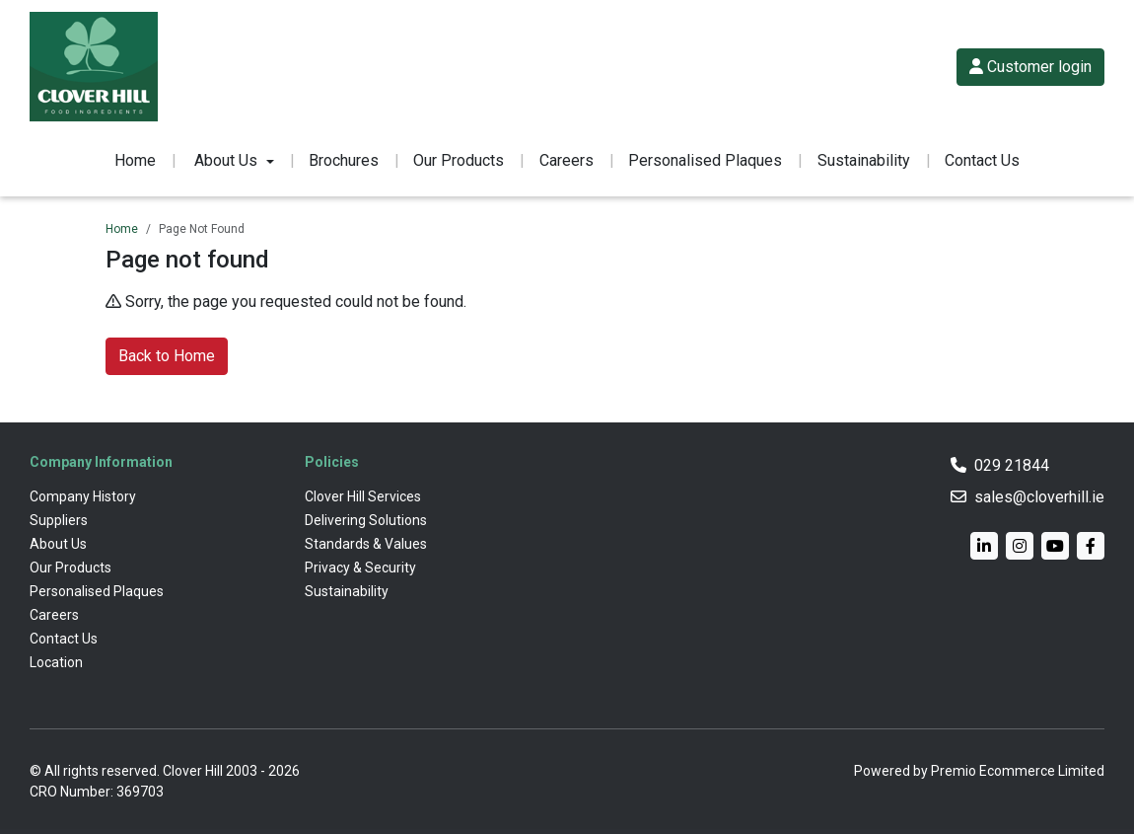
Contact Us (982, 160)
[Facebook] (1090, 546)
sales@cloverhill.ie (1039, 497)
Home (135, 160)
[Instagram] (1019, 546)
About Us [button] (225, 160)
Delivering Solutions (366, 520)
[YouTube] (1055, 546)
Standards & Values (366, 544)
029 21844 (1011, 465)
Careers (566, 160)
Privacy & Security (360, 567)
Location (56, 662)
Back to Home (166, 355)
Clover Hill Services (363, 496)
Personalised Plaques (705, 160)
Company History (83, 496)
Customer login (1030, 66)
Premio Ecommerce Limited (1017, 771)
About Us (58, 544)
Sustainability (863, 160)
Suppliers (59, 520)
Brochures (344, 160)
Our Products (458, 160)
